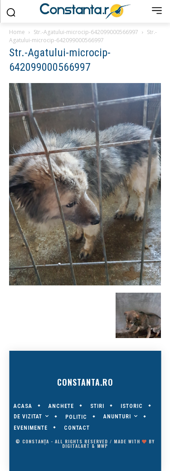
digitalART (76, 445)
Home (17, 32)
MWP (102, 445)
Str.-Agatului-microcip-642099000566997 (86, 32)
